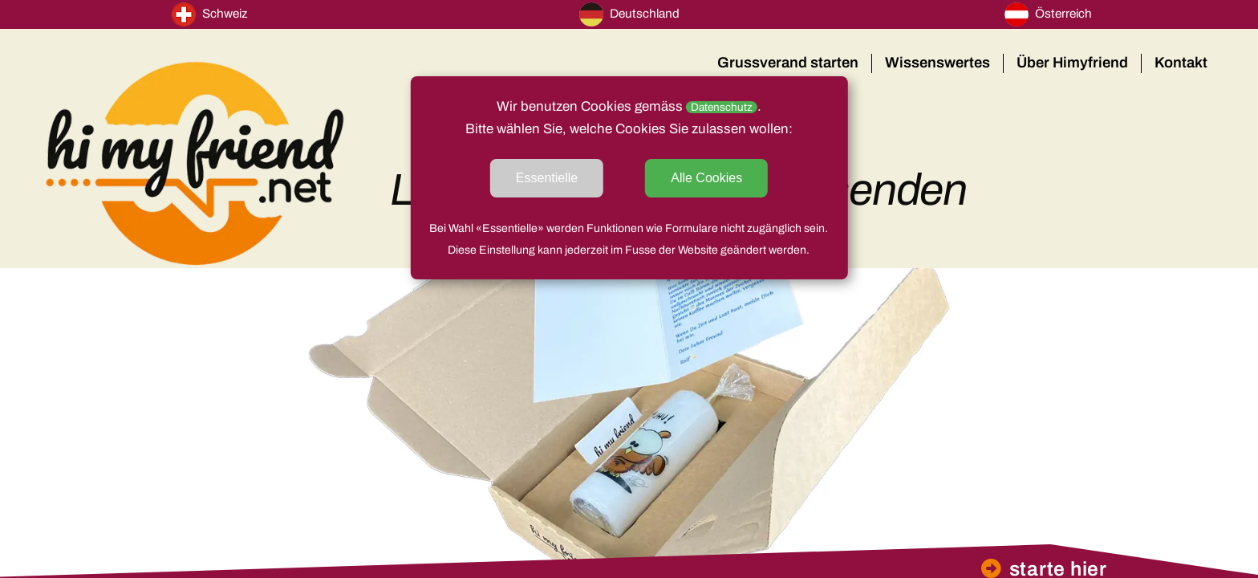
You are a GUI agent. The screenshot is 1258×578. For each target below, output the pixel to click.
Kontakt (1181, 63)
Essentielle (547, 178)
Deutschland (629, 14)
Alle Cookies (706, 178)
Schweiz (210, 14)
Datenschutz (722, 107)
